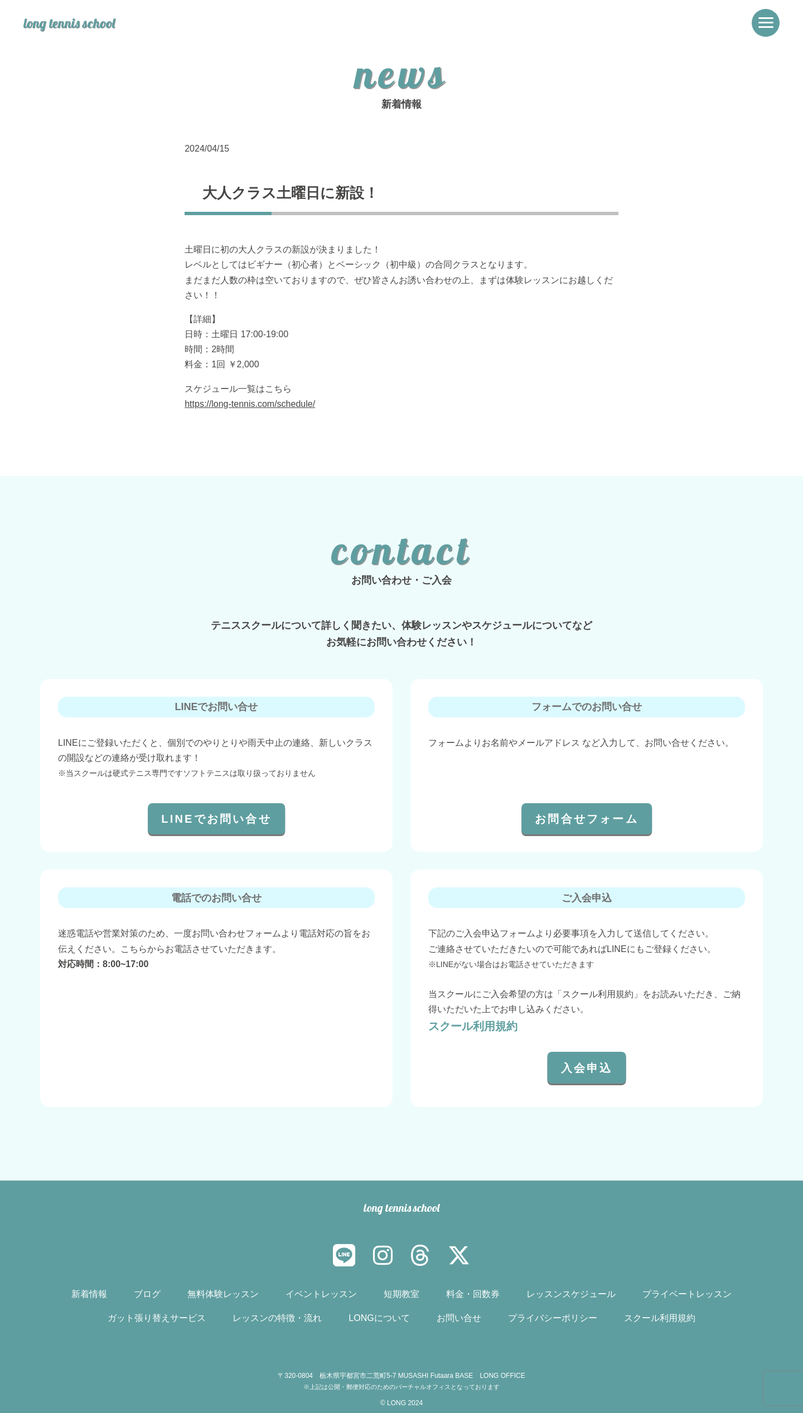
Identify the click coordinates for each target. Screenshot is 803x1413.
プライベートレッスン (687, 1294)
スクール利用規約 (472, 1026)
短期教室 (401, 1294)
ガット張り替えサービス (157, 1318)
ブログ (147, 1294)
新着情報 (89, 1294)
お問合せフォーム (586, 819)
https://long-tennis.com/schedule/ (250, 404)
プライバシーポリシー (552, 1318)
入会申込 (587, 1068)
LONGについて (379, 1318)
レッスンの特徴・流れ (277, 1318)
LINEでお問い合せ (216, 819)
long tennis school (72, 22)
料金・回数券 (473, 1294)
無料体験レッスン (223, 1294)
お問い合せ (459, 1318)
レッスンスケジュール (571, 1294)
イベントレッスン (321, 1294)
